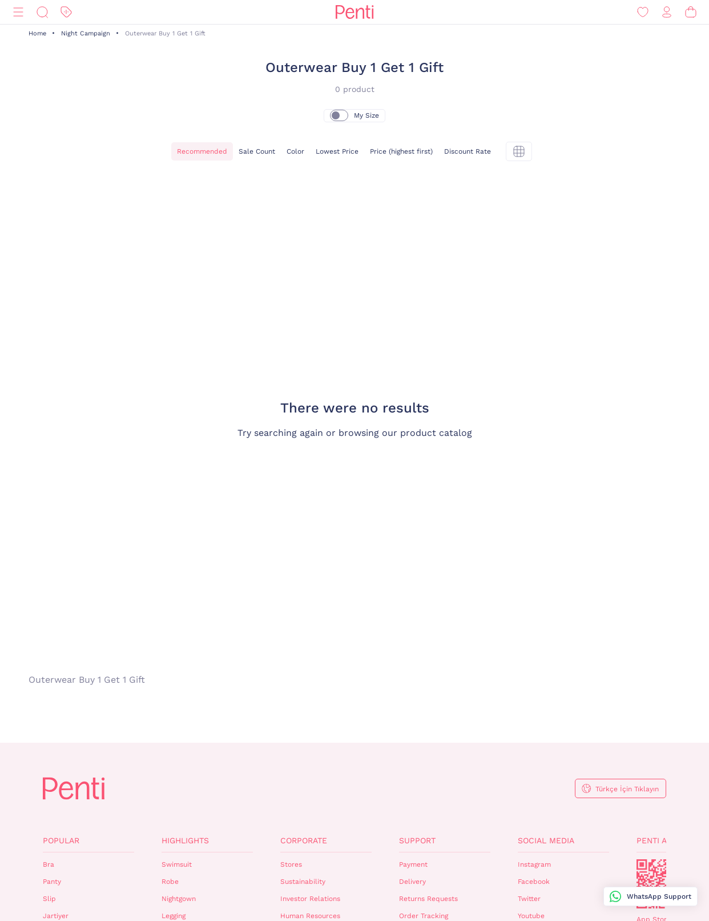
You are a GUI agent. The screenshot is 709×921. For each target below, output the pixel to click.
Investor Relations (310, 899)
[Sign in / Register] (667, 12)
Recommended (202, 151)
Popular (61, 840)
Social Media (546, 840)
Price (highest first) (401, 151)
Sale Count (257, 151)
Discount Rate (467, 151)
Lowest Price (337, 151)
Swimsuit (177, 864)
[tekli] (519, 151)
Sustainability (302, 882)
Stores (291, 864)
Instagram (534, 864)
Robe (170, 882)
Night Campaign (85, 33)
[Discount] (66, 12)
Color (295, 151)
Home (37, 33)
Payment (413, 864)
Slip (49, 899)
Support (417, 840)
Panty (52, 882)
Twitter (529, 899)
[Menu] (18, 12)
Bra (48, 864)
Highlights (185, 840)
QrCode (661, 883)
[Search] (42, 12)
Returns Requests (428, 899)
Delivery (412, 882)
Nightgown (179, 899)
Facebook (534, 882)
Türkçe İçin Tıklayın (627, 789)
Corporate (303, 840)
